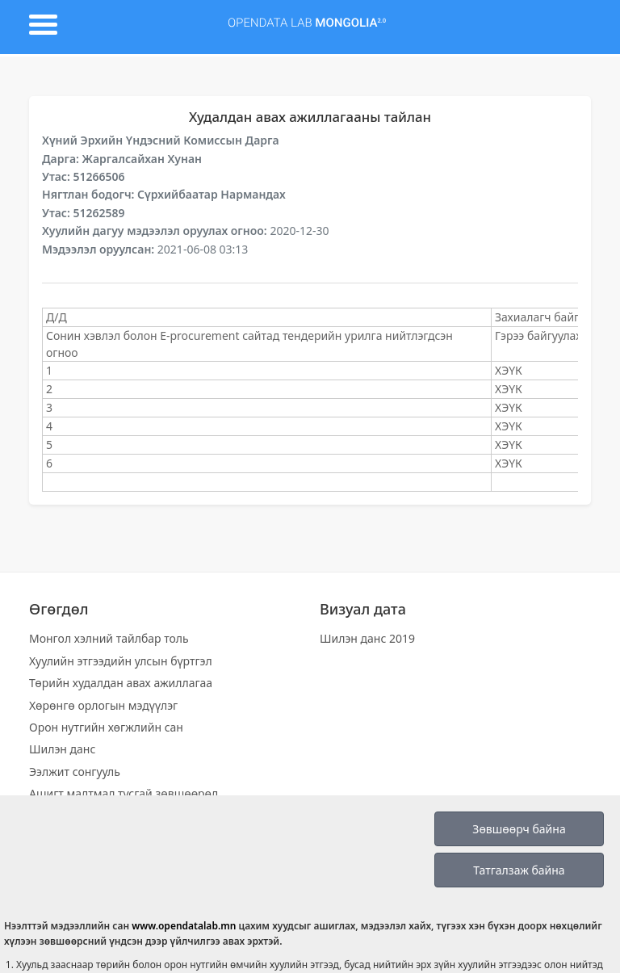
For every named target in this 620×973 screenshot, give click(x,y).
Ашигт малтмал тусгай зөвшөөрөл (123, 793)
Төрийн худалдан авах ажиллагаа (120, 682)
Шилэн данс (62, 749)
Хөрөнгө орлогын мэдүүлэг (103, 705)
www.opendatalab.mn (184, 926)
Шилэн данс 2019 (367, 638)
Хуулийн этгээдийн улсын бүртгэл (120, 661)
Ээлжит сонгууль (74, 771)
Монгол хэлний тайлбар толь (109, 638)
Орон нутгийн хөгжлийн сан (106, 727)
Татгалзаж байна (518, 870)
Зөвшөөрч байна (518, 829)
